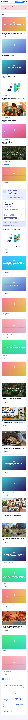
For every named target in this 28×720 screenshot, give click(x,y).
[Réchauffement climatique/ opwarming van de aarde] (14, 177)
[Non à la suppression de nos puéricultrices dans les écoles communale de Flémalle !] (14, 112)
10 (20, 679)
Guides (3, 693)
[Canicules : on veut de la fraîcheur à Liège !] (14, 156)
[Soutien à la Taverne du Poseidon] (14, 69)
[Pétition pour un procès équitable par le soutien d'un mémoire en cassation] (14, 134)
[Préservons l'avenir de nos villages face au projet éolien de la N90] (14, 27)
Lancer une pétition (20, 1)
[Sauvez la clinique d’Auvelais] (14, 48)
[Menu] (26, 1)
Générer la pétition (10, 218)
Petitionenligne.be (5, 1)
